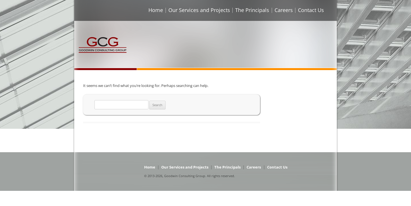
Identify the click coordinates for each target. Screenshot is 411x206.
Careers (284, 10)
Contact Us (311, 10)
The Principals (252, 10)
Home (155, 10)
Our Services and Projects (199, 10)
